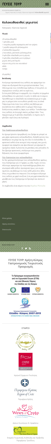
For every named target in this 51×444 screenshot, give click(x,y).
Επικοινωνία (6, 229)
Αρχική (7, 12)
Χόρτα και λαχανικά (28, 12)
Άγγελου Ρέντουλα (38, 186)
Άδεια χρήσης (7, 218)
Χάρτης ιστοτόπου (8, 224)
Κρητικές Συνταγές (16, 12)
